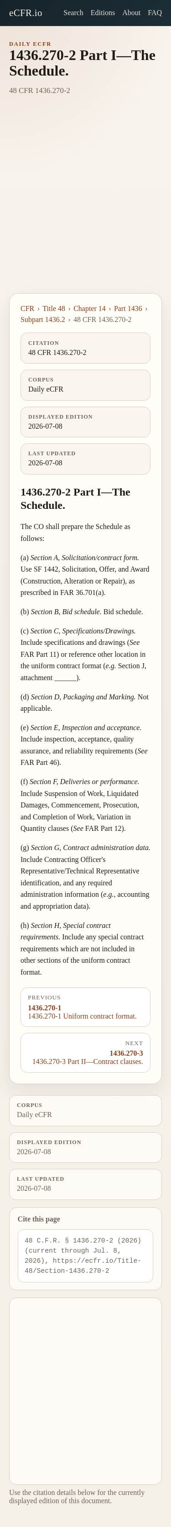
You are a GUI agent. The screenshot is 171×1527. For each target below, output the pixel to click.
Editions (103, 12)
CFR (27, 308)
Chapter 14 (89, 308)
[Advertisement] (85, 203)
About (131, 12)
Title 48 (53, 308)
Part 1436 (128, 308)
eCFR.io (25, 12)
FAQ (155, 12)
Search (73, 12)
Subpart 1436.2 (43, 319)
